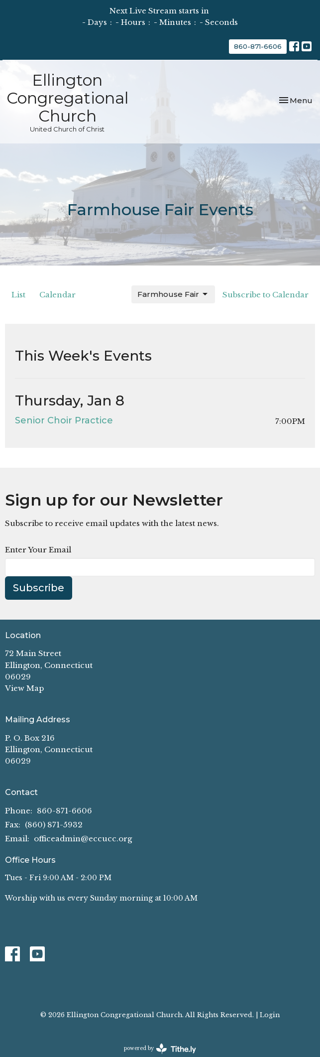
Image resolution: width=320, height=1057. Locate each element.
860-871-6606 (258, 46)
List (18, 294)
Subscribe (38, 588)
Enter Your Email (38, 549)
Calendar (57, 294)
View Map (24, 688)
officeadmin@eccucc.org (83, 838)
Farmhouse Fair (173, 294)
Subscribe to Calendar (265, 294)
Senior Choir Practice (64, 420)
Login (270, 1015)
